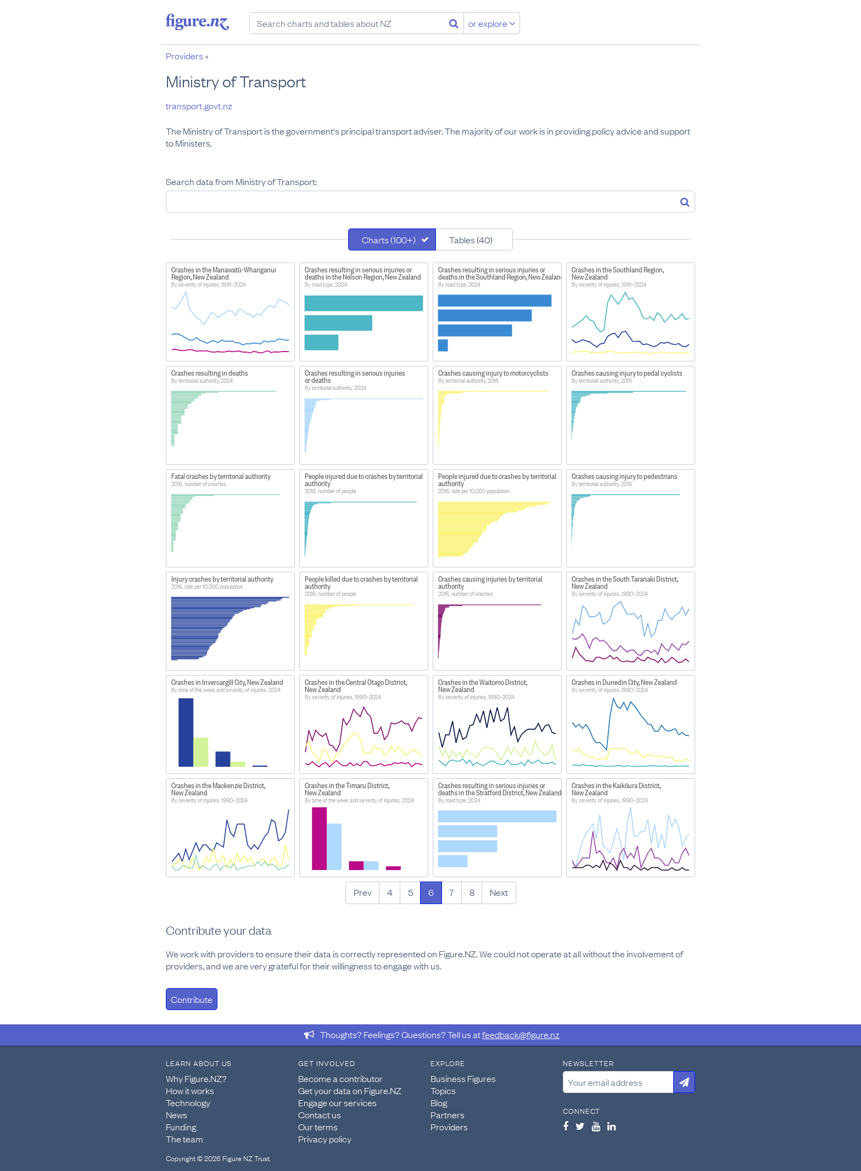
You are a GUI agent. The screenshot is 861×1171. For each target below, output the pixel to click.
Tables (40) (471, 239)
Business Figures (463, 1078)
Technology (188, 1102)
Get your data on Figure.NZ (349, 1090)
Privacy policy (324, 1139)
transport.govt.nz (199, 105)
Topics (443, 1090)
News (176, 1114)
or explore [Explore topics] (492, 23)
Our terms (318, 1126)
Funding (181, 1126)
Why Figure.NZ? (196, 1078)
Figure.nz (197, 22)
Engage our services (337, 1102)
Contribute (192, 999)
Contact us (319, 1114)
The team (184, 1139)
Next (499, 892)
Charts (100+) (389, 239)
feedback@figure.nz (521, 1034)
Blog (439, 1102)
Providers (184, 55)
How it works (190, 1090)
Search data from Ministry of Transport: (241, 181)
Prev (363, 892)
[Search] (453, 23)
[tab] (392, 239)
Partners (448, 1114)
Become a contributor (340, 1078)
